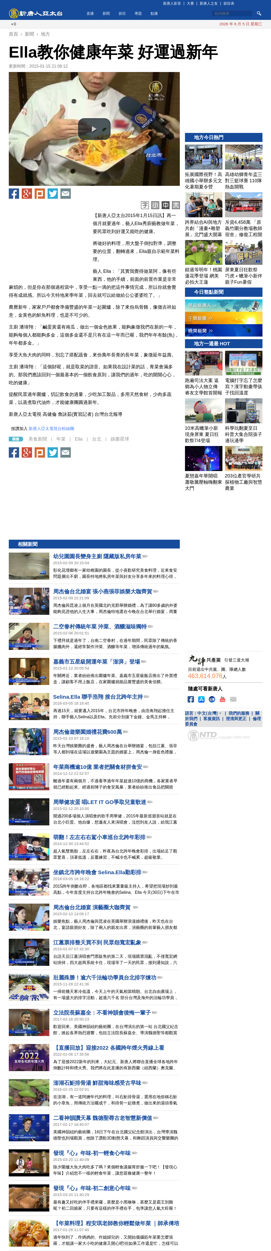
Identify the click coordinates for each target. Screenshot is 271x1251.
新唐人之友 (209, 3)
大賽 (190, 3)
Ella (79, 439)
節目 (122, 13)
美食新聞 (37, 439)
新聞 (106, 13)
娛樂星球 (120, 439)
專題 (138, 13)
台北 (96, 439)
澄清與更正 (236, 718)
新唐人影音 (172, 3)
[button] (94, 129)
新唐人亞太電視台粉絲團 (51, 428)
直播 (90, 13)
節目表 (228, 3)
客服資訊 (211, 718)
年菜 (61, 439)
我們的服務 (239, 713)
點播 (154, 13)
